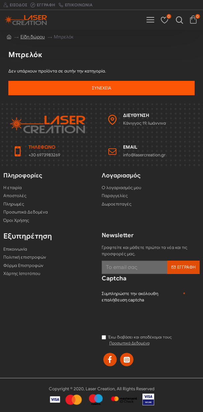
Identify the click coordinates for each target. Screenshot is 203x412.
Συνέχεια (101, 88)
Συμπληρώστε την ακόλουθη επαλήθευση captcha (130, 297)
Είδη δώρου (32, 37)
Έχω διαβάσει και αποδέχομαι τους (137, 340)
